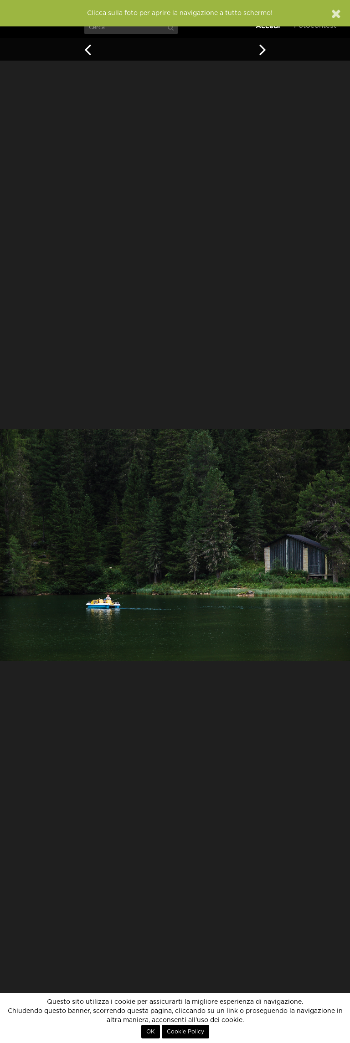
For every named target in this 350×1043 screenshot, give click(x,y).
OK (150, 1031)
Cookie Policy (185, 1031)
